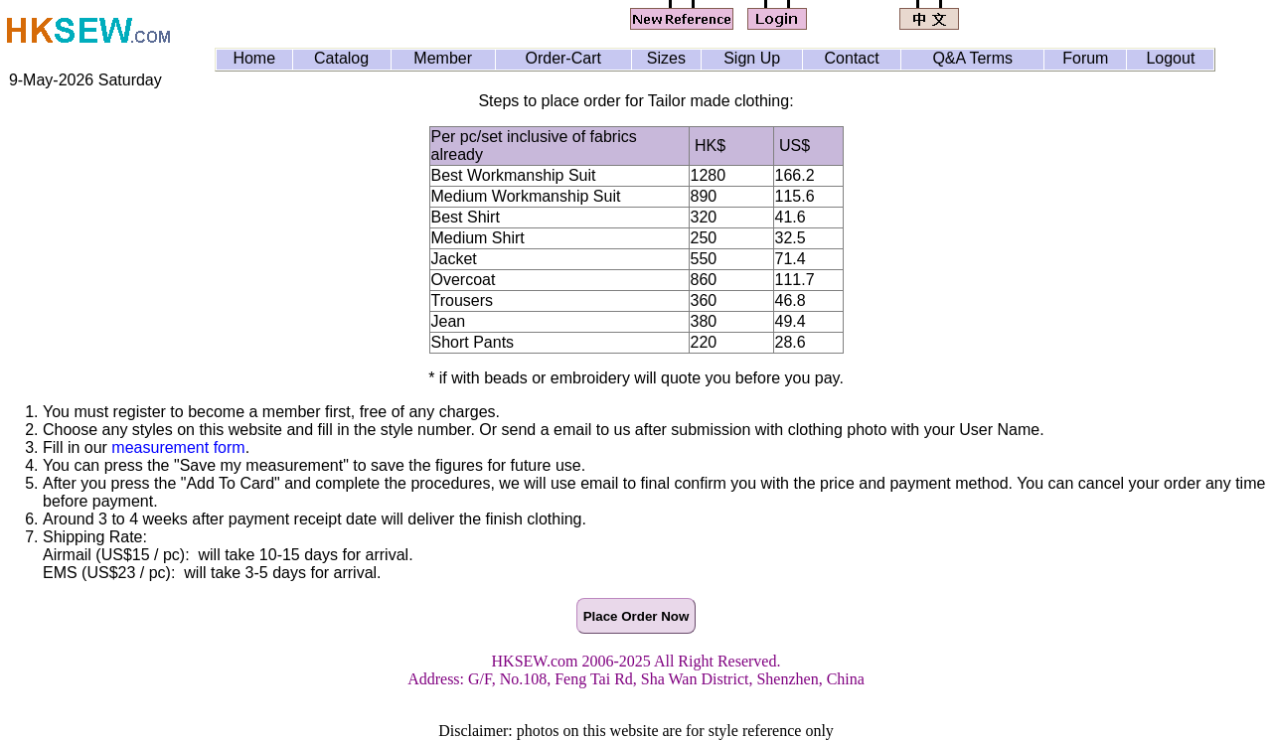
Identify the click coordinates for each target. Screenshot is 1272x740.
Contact (852, 58)
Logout (1170, 58)
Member (442, 58)
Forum (1085, 58)
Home (254, 58)
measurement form (177, 447)
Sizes (666, 58)
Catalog (341, 58)
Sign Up (751, 58)
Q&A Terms (972, 58)
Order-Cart (562, 58)
